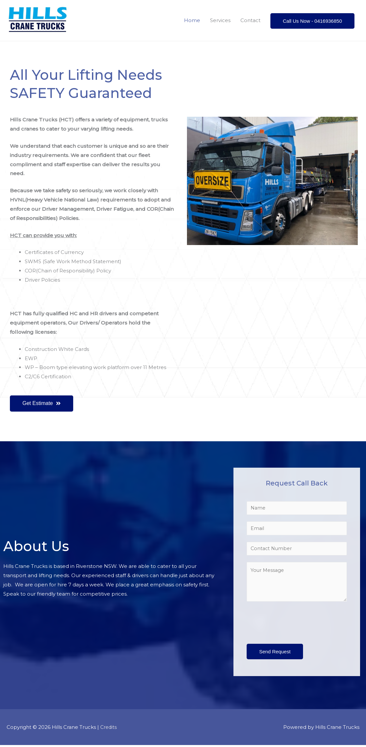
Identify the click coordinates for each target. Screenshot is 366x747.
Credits (109, 729)
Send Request (274, 653)
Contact (250, 20)
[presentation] (297, 623)
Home (192, 20)
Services (220, 20)
